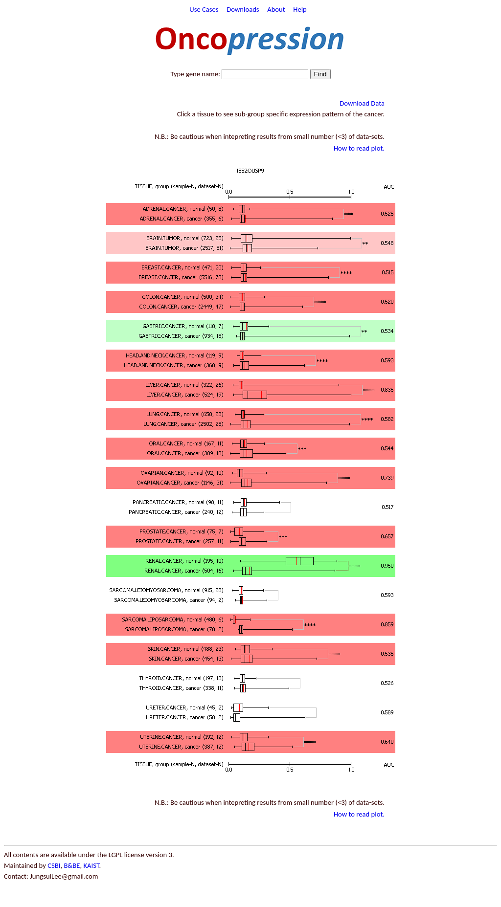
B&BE (72, 865)
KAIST (91, 865)
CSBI (53, 865)
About (276, 9)
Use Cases (203, 9)
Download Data (362, 103)
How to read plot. (359, 148)
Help (300, 9)
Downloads (243, 9)
